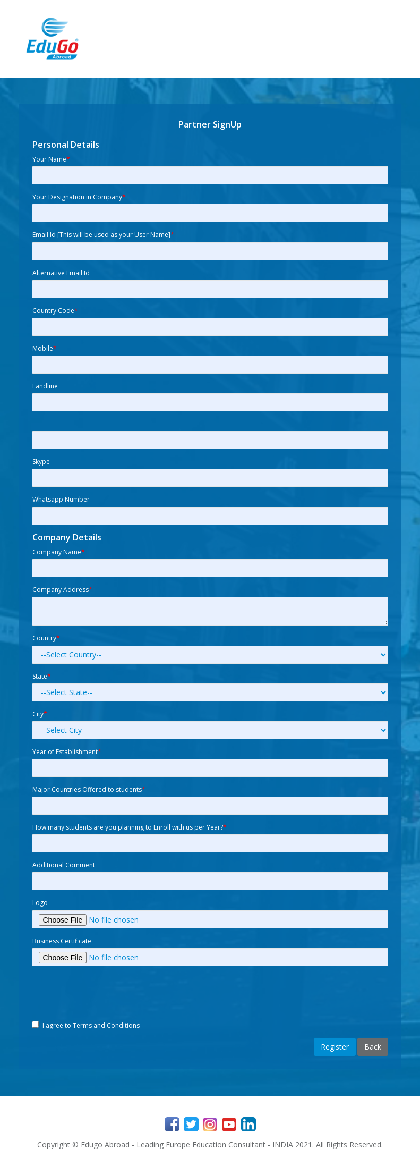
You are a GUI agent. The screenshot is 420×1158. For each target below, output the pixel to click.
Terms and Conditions (106, 1025)
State (41, 676)
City (39, 714)
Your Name (51, 159)
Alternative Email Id (61, 272)
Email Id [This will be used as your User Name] (103, 234)
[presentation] (113, 995)
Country (46, 638)
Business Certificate (61, 940)
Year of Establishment (66, 751)
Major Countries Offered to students (88, 789)
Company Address (62, 589)
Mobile (44, 348)
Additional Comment (63, 864)
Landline (45, 386)
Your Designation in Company (79, 196)
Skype (41, 461)
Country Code (55, 310)
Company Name (58, 551)
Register (335, 1047)
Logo (40, 902)
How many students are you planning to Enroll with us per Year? (129, 827)
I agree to (91, 1025)
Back (372, 1047)
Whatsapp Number (61, 499)
